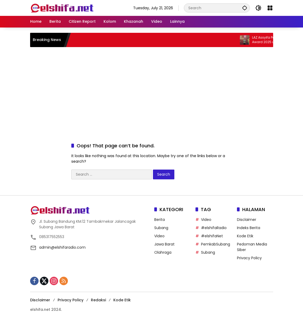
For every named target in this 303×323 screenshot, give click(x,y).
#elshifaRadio (214, 227)
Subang (161, 227)
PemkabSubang (215, 244)
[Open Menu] (270, 8)
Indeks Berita (248, 227)
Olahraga (162, 252)
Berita (159, 219)
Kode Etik (245, 236)
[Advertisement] (151, 89)
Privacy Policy (249, 258)
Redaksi (98, 300)
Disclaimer (246, 219)
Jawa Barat (164, 244)
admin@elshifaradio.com (62, 247)
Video (159, 236)
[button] (244, 7)
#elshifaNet (212, 236)
